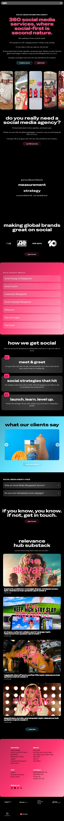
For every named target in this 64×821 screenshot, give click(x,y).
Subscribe (32, 729)
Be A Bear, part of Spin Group (42, 752)
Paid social (41, 63)
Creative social (25, 63)
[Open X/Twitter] (21, 788)
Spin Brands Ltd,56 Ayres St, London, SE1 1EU (38, 776)
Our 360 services (32, 144)
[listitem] (6, 90)
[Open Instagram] (12, 788)
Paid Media (14, 754)
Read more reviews (32, 464)
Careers (13, 772)
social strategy (30, 132)
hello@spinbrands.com (40, 772)
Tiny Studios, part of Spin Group (43, 754)
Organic (13, 759)
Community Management (18, 761)
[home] (4, 3)
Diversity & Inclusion (17, 774)
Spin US (35, 759)
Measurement (15, 763)
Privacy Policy (15, 777)
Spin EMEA (37, 761)
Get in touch (32, 254)
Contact (37, 770)
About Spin (36, 750)
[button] (60, 3)
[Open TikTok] (18, 788)
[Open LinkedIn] (15, 788)
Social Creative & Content (19, 752)
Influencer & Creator (17, 756)
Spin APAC (36, 756)
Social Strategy (15, 750)
